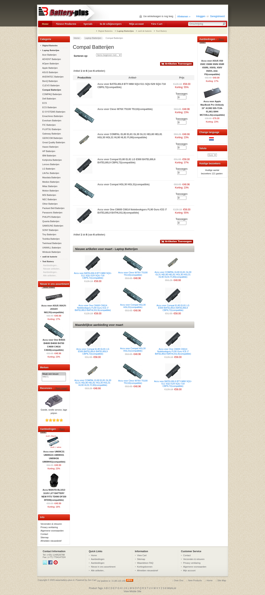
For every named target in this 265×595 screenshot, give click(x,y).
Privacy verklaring (49, 527)
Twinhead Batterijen (52, 243)
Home (45, 23)
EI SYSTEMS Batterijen (54, 112)
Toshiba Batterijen (51, 239)
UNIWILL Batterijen (51, 247)
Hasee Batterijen (50, 147)
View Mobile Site (132, 591)
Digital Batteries (105, 31)
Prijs (181, 77)
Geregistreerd (217, 16)
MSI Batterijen (49, 195)
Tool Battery (161, 31)
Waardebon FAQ (145, 563)
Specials (88, 23)
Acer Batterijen (49, 55)
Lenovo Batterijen (51, 164)
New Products (195, 580)
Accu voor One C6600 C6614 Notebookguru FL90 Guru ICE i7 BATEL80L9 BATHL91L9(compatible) (93, 307)
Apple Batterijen (50, 68)
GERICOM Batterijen (52, 138)
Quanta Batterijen (51, 221)
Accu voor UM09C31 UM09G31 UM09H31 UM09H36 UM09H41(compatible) (53, 455)
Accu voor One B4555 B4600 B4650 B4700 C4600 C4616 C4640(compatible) (54, 343)
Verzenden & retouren (51, 524)
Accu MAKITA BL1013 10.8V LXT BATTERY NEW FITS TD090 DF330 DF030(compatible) (53, 493)
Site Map (221, 580)
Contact (44, 534)
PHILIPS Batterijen (51, 217)
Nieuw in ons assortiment (103, 567)
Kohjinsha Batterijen (52, 160)
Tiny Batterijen (49, 234)
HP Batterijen (48, 151)
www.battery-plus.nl (64, 580)
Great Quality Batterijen (53, 142)
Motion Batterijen (50, 190)
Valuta (202, 148)
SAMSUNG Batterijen (52, 225)
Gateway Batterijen (51, 133)
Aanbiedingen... (50, 265)
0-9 (164, 588)
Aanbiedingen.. (50, 272)
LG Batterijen (48, 169)
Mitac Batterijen (50, 186)
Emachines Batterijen (52, 116)
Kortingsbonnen (145, 567)
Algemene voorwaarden (52, 530)
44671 (54, 376)
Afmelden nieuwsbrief (51, 541)
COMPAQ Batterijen (52, 94)
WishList (171, 588)
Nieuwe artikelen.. (52, 269)
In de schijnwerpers (111, 23)
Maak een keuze (54, 374)
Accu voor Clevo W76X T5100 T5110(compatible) (125, 109)
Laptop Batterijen (93, 38)
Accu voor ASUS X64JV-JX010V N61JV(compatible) (53, 308)
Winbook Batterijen (51, 252)
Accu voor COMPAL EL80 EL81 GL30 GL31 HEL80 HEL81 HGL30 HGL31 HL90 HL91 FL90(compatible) (173, 274)
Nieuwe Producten (66, 23)
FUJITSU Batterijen (51, 129)
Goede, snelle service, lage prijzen (54, 410)
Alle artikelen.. (50, 275)
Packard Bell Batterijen (53, 208)
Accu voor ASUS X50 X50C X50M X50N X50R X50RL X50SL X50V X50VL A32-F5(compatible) (212, 66)
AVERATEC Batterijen (53, 76)
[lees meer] (48, 286)
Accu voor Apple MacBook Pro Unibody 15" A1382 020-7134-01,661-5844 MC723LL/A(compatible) (212, 107)
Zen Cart (92, 580)
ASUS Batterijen (50, 72)
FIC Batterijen (49, 125)
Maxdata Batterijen (51, 177)
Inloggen (200, 16)
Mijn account (136, 23)
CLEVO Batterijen (51, 85)
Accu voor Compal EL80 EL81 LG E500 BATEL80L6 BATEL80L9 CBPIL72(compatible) (172, 307)
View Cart (156, 23)
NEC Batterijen (49, 199)
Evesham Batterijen (51, 120)
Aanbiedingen (97, 559)
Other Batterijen (50, 204)
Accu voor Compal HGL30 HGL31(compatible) (124, 184)
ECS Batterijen (49, 107)
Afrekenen (182, 16)
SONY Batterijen (50, 230)
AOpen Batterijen (50, 63)
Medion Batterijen (51, 182)
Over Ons (178, 580)
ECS (44, 103)
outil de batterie (145, 31)
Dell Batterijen (49, 98)
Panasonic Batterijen (52, 212)
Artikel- (132, 77)
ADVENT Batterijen (51, 59)
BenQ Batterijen (50, 81)
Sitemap (45, 537)
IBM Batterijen (49, 155)
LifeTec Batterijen (50, 173)
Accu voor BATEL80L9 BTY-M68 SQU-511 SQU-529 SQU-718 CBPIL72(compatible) (93, 275)
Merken (44, 367)
